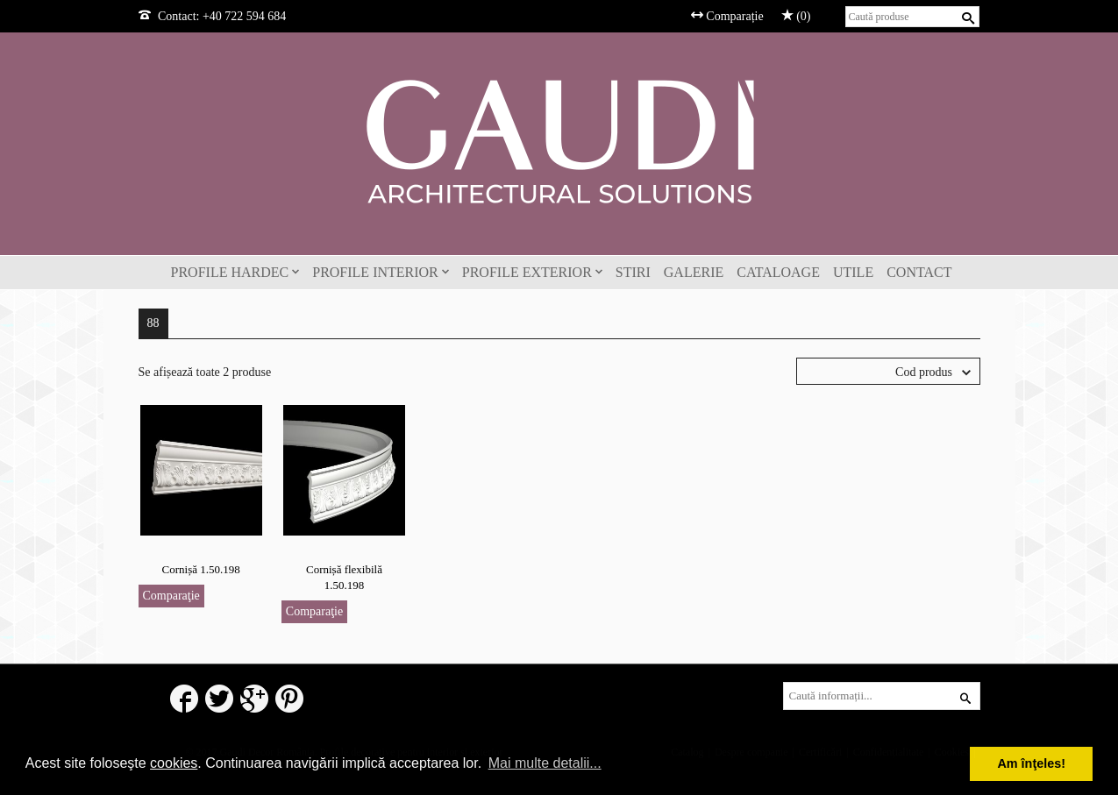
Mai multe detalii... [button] (545, 763)
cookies (173, 763)
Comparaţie (171, 595)
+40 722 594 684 (244, 16)
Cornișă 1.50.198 (201, 569)
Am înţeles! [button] (1031, 763)
